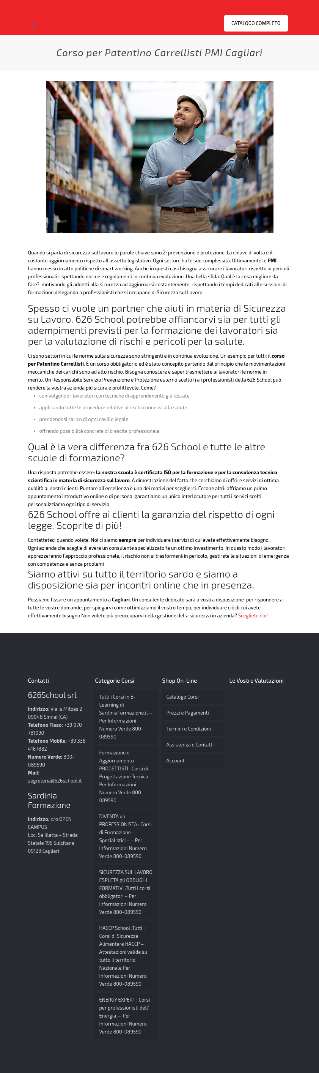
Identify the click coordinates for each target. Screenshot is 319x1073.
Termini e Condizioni (189, 729)
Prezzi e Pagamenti (188, 713)
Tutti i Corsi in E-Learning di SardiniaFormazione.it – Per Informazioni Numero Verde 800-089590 (125, 717)
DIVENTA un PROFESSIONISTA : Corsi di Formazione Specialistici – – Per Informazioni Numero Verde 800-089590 (125, 836)
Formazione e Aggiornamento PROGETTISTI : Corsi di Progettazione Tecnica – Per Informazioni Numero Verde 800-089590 (125, 776)
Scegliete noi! (253, 615)
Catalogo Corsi (183, 697)
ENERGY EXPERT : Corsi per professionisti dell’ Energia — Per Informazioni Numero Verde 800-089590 (124, 1016)
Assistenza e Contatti (190, 745)
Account (176, 760)
